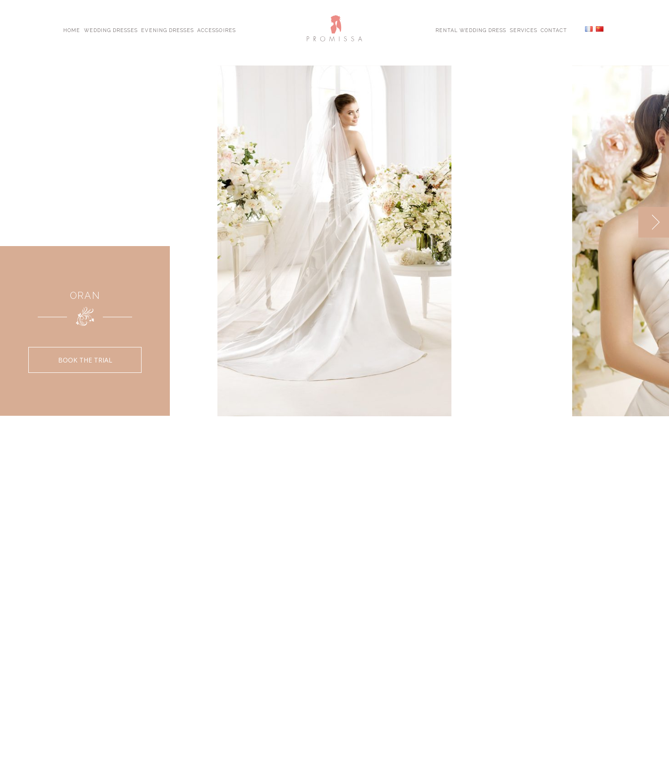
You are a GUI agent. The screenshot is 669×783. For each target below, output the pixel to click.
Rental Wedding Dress (471, 30)
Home (71, 30)
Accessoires (216, 30)
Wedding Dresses (111, 30)
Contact (554, 30)
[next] (653, 222)
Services (523, 30)
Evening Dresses (167, 30)
